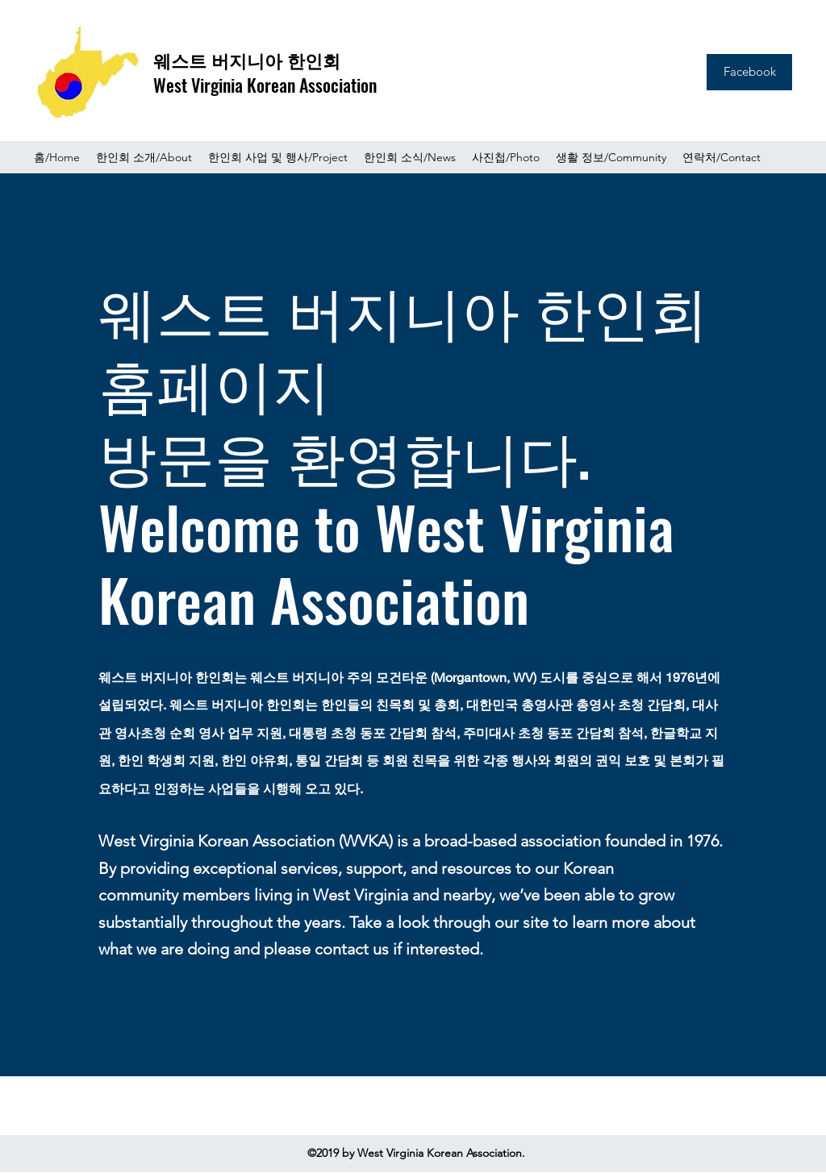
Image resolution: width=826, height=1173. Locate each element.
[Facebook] (749, 72)
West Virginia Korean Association (265, 85)
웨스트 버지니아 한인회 (246, 60)
